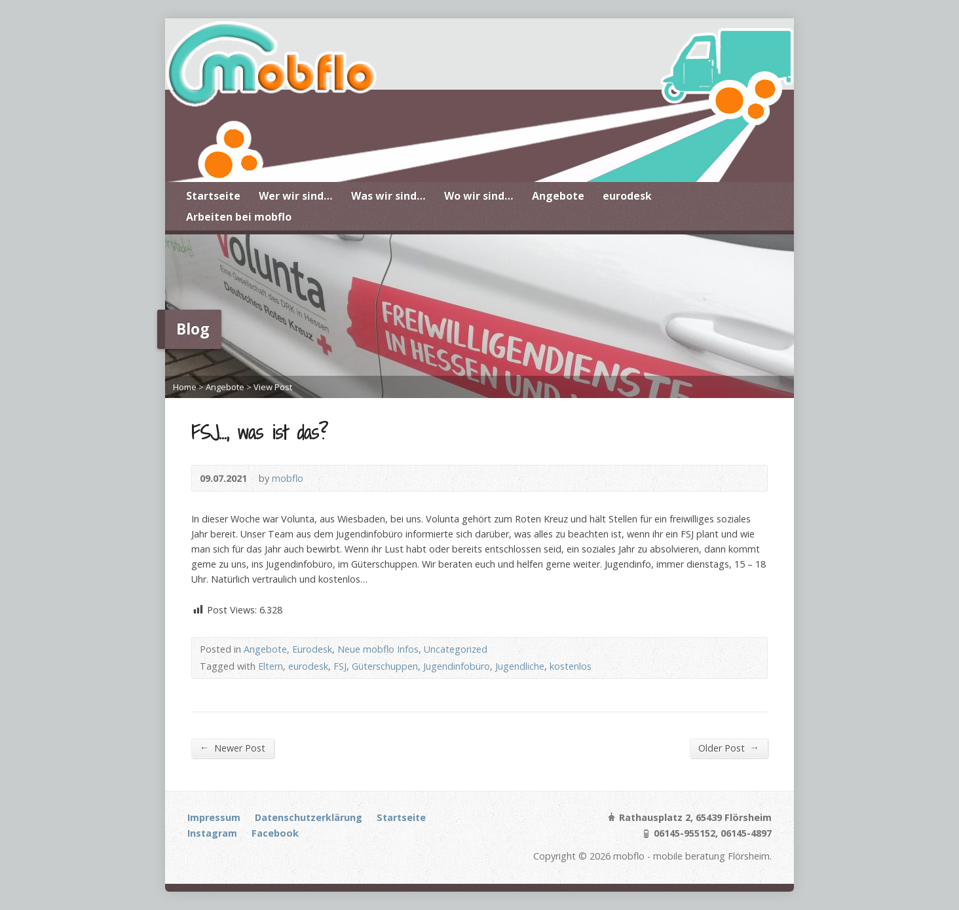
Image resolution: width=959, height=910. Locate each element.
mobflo (287, 478)
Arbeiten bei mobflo (238, 216)
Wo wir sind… (479, 196)
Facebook (275, 833)
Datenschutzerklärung (308, 817)
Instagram (212, 833)
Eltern (270, 666)
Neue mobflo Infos (378, 649)
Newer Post (232, 747)
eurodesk (627, 196)
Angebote (558, 196)
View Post (273, 387)
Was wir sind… (388, 196)
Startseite (213, 196)
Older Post (728, 747)
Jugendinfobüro (456, 666)
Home (185, 387)
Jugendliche (519, 666)
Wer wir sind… (296, 196)
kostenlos (571, 666)
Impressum (213, 817)
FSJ (340, 666)
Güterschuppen (385, 666)
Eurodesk (312, 649)
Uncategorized (455, 649)
